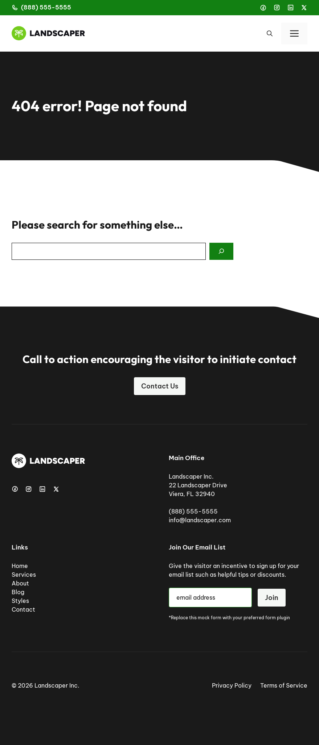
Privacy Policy (231, 685)
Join (271, 597)
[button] (269, 33)
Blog (18, 592)
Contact (23, 609)
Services (24, 574)
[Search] (221, 251)
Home (20, 565)
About (20, 583)
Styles (20, 600)
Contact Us (159, 386)
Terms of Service (283, 685)
